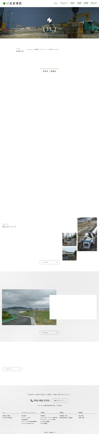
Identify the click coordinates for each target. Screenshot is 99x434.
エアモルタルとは (63, 3)
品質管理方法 (25, 419)
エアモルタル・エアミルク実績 (48, 419)
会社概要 (79, 3)
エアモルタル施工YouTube (28, 423)
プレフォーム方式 (26, 417)
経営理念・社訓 (63, 415)
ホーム (55, 3)
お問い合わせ (93, 3)
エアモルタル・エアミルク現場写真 (49, 417)
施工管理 (81, 415)
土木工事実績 (44, 423)
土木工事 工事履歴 (45, 421)
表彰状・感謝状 (6, 415)
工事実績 (72, 3)
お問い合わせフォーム (60, 400)
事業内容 (43, 415)
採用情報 (86, 3)
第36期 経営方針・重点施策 (66, 417)
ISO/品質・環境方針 (7, 417)
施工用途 (24, 415)
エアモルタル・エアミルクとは (28, 412)
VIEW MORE (49, 262)
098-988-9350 (40, 400)
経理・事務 (81, 417)
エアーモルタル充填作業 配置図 (29, 421)
